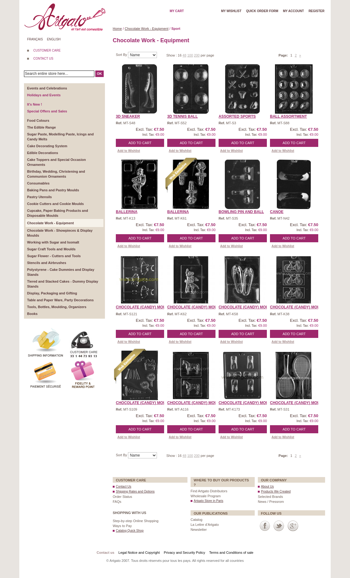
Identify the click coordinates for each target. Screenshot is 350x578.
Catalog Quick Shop (130, 530)
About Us (267, 486)
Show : (172, 55)
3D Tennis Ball (182, 116)
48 (184, 55)
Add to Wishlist (128, 150)
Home (117, 28)
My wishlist (231, 11)
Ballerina (126, 212)
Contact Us (123, 486)
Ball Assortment (288, 116)
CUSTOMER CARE (47, 50)
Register (316, 11)
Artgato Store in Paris (208, 501)
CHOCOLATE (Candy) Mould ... (299, 403)
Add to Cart (140, 143)
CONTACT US (43, 58)
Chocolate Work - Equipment (146, 28)
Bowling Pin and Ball (241, 212)
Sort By (122, 55)
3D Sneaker (128, 116)
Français (35, 39)
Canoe (276, 212)
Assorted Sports (237, 116)
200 (197, 55)
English (54, 39)
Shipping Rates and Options (135, 491)
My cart (177, 11)
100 (190, 55)
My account (293, 11)
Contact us (105, 552)
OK (99, 73)
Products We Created (276, 491)
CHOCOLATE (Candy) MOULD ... (145, 307)
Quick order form (262, 11)
